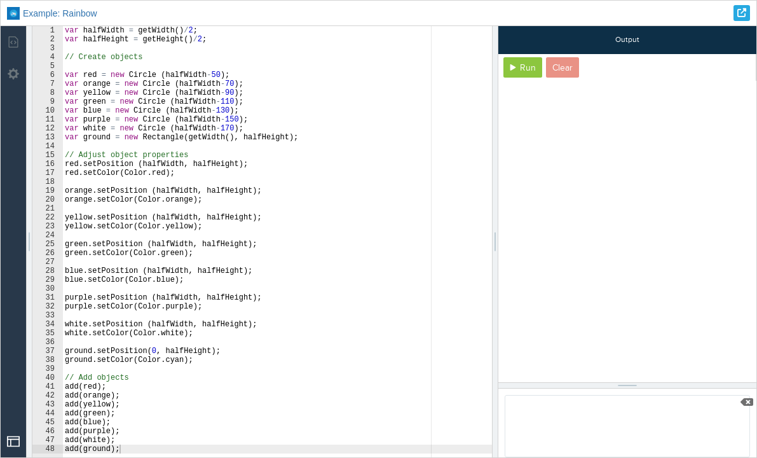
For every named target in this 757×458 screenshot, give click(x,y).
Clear (562, 67)
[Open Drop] (13, 441)
